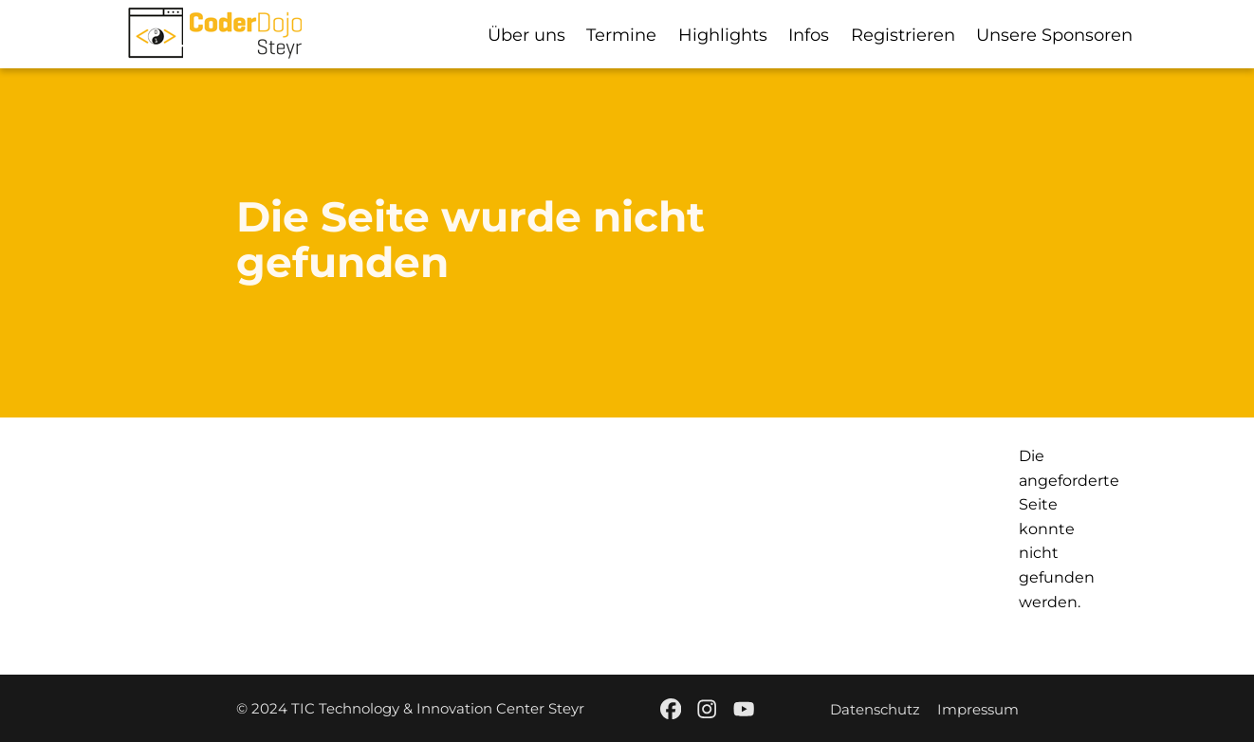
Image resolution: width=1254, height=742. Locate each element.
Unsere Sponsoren (1054, 35)
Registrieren (903, 35)
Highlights (722, 35)
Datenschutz (874, 709)
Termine (621, 35)
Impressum (977, 709)
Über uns (526, 35)
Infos (808, 35)
